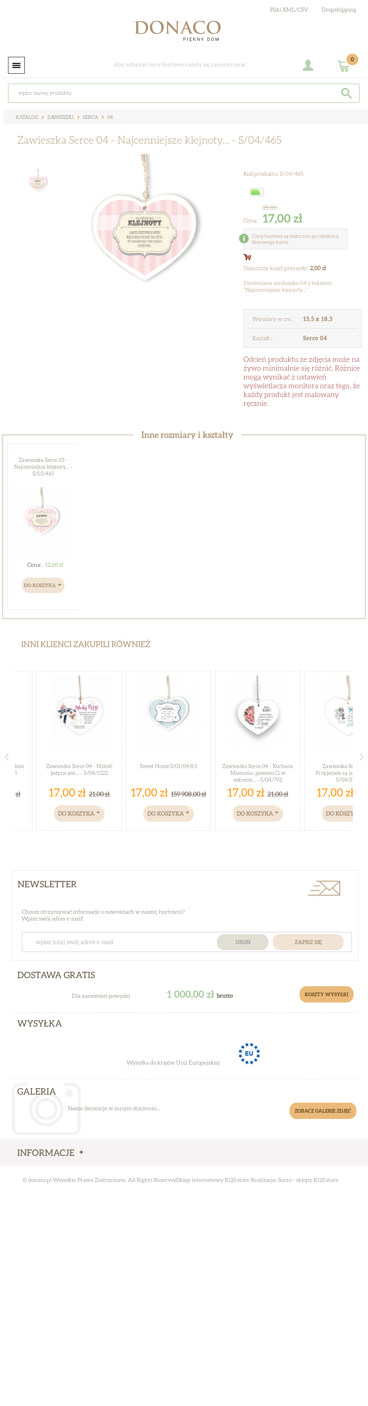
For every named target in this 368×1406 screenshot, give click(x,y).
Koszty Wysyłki (326, 994)
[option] (142, 241)
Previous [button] (7, 757)
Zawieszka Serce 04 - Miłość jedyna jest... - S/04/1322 (79, 769)
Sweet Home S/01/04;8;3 (168, 766)
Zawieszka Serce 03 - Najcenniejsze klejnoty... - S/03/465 (43, 467)
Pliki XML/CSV (289, 9)
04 (109, 117)
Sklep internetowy (200, 1179)
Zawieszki (60, 117)
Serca (90, 117)
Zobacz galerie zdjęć (323, 1111)
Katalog (27, 117)
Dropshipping (339, 9)
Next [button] (362, 757)
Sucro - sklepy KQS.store (308, 1179)
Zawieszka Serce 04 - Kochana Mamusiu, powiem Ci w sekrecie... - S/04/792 (257, 773)
